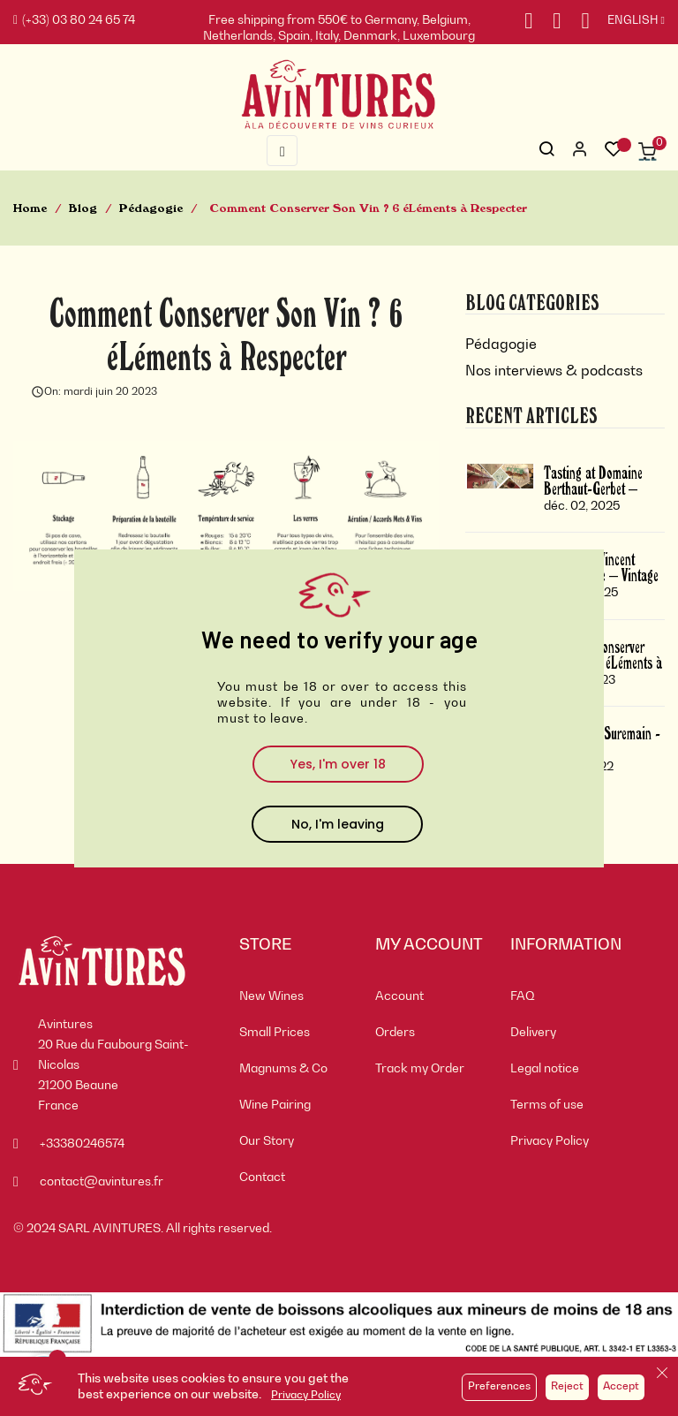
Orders (395, 1032)
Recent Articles (531, 414)
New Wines (271, 996)
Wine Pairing (275, 1105)
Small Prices (274, 1032)
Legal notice (544, 1069)
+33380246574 (82, 1144)
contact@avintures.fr (101, 1182)
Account (399, 996)
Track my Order (419, 1069)
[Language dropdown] (627, 21)
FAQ (522, 996)
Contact (262, 1177)
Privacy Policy (306, 1395)
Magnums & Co (283, 1069)
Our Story (266, 1141)
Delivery (533, 1032)
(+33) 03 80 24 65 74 (74, 20)
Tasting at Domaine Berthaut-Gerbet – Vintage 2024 (593, 487)
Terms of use (547, 1105)
